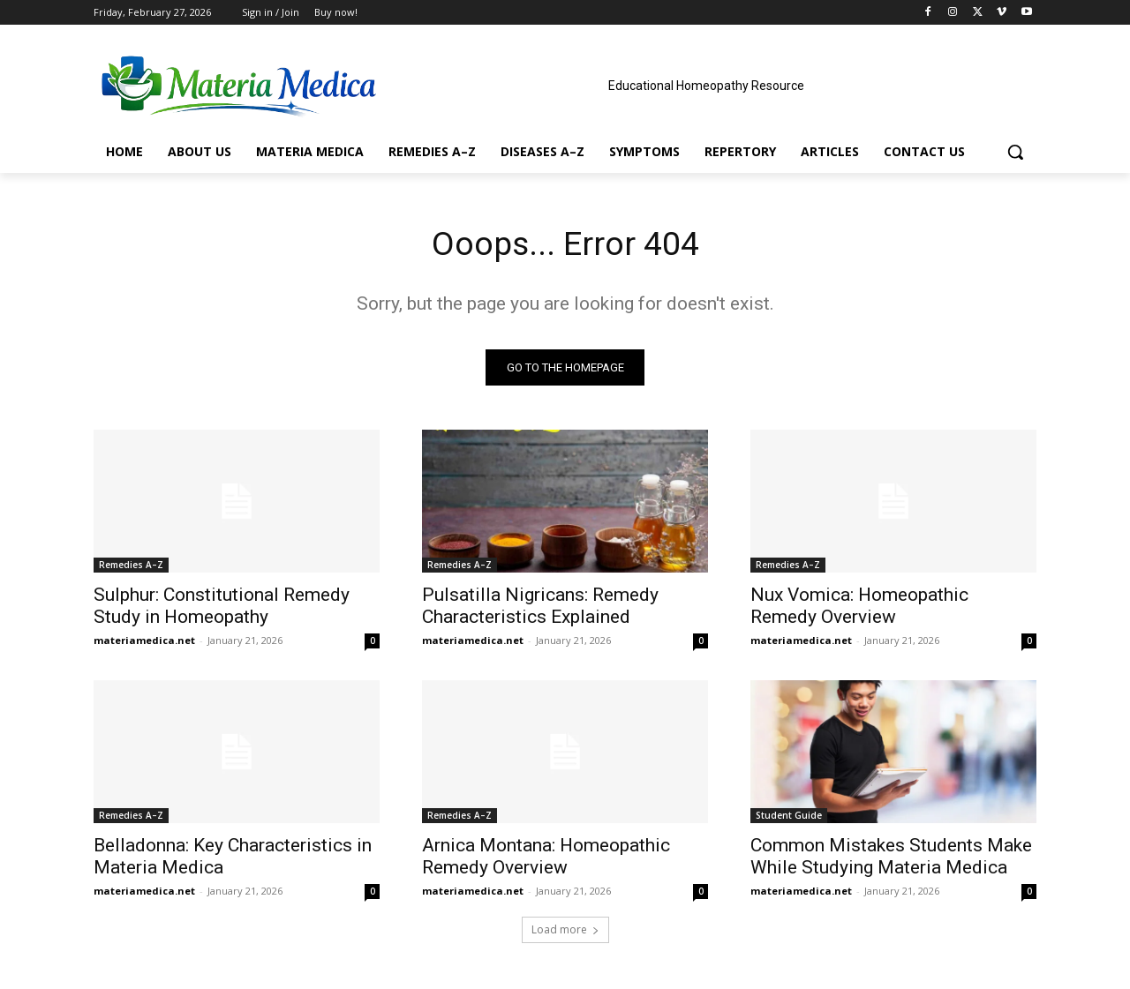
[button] (1015, 152)
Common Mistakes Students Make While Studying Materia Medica (891, 859)
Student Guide (789, 819)
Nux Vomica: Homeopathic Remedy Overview (859, 609)
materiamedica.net (144, 643)
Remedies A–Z (131, 568)
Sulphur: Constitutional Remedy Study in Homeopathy (222, 609)
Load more (565, 932)
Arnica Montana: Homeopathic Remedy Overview (546, 859)
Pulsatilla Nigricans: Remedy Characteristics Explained (540, 609)
